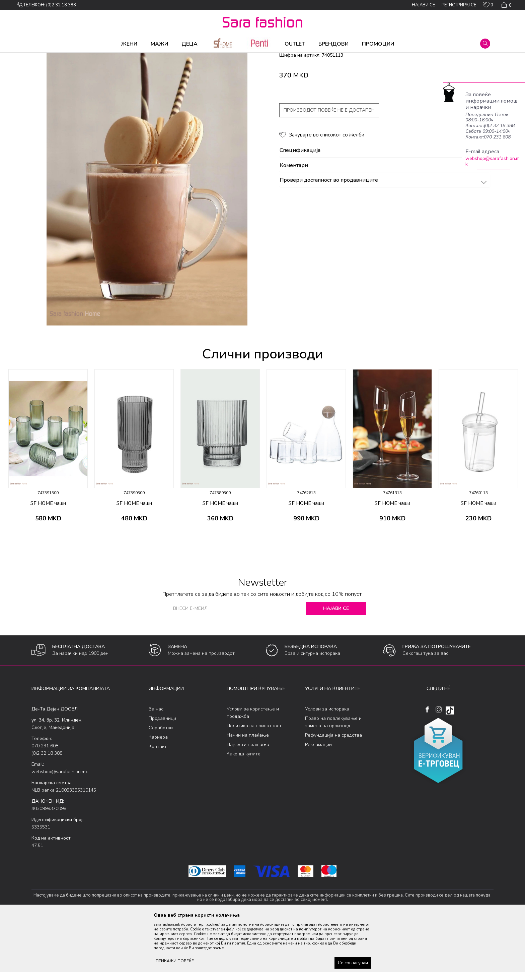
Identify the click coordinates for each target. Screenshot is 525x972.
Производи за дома (106, 57)
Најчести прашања (248, 797)
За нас (156, 761)
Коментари (384, 218)
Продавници (162, 771)
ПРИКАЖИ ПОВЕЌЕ (175, 961)
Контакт (158, 799)
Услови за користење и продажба (253, 765)
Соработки (161, 780)
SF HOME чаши (48, 556)
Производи (72, 57)
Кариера (158, 790)
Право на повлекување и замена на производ (333, 775)
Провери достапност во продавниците (384, 233)
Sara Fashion (43, 57)
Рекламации (318, 797)
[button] (485, 44)
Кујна (136, 57)
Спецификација (384, 203)
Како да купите (243, 806)
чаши (150, 57)
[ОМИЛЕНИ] (488, 6)
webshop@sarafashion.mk (492, 161)
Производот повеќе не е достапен (329, 163)
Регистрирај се (459, 5)
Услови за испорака (327, 761)
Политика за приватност (254, 778)
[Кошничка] (506, 5)
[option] (48, 504)
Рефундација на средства (333, 788)
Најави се (336, 661)
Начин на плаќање (248, 788)
